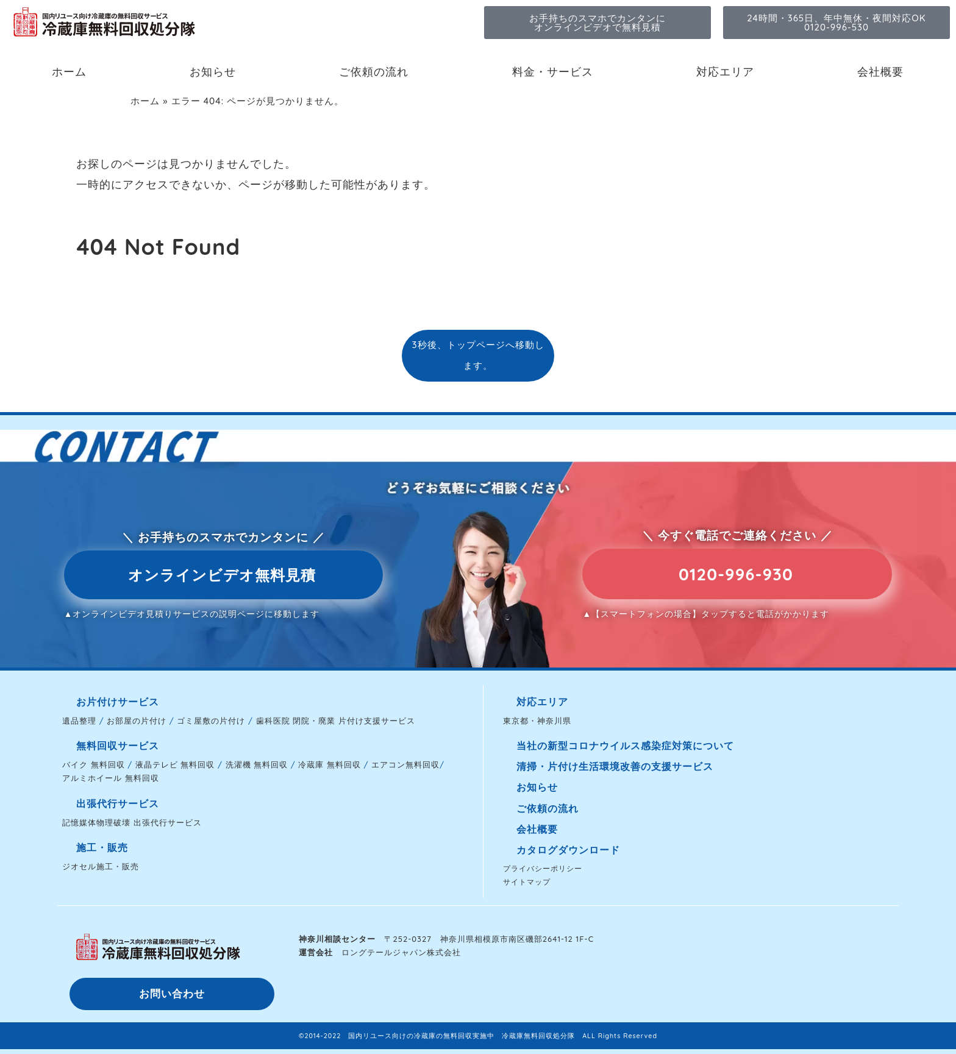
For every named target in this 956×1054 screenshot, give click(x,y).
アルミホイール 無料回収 (110, 778)
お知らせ (213, 72)
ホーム (69, 72)
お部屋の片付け (136, 720)
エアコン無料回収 (405, 764)
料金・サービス (552, 72)
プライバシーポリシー (542, 868)
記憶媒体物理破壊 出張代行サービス (132, 822)
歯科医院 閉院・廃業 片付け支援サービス (335, 720)
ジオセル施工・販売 (100, 866)
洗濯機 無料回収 (257, 764)
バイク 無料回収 (93, 764)
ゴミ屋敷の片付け (211, 720)
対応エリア (725, 72)
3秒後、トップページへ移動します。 (478, 355)
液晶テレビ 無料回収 (175, 764)
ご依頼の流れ (373, 72)
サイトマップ (527, 881)
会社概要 (880, 72)
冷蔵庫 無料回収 (329, 764)
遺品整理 (79, 720)
